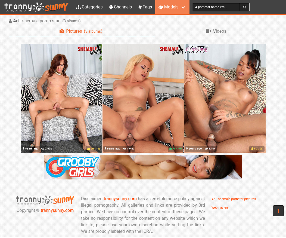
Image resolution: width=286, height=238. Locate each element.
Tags (145, 7)
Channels (120, 7)
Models (168, 7)
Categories (89, 7)
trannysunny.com (57, 210)
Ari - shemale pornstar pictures (234, 199)
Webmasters (220, 207)
